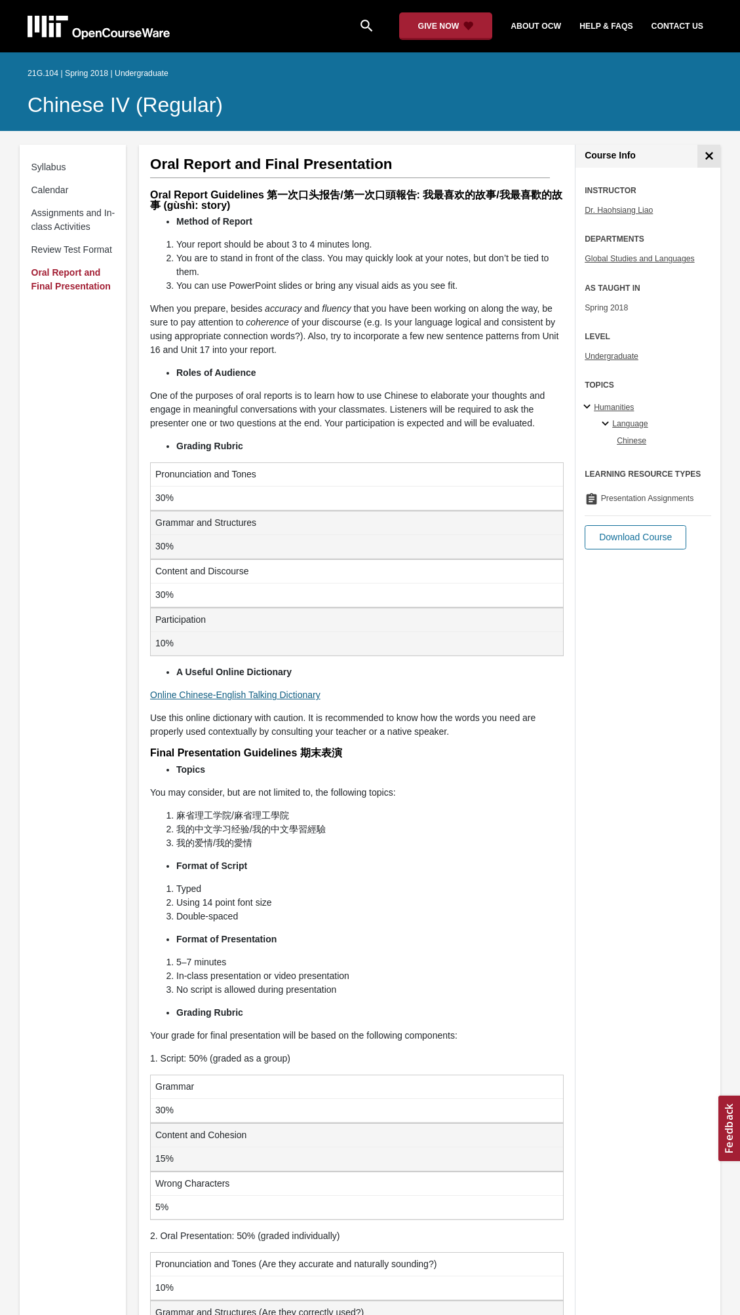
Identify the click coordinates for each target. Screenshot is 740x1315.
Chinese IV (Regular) (125, 105)
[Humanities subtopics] (589, 407)
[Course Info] (708, 156)
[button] (635, 537)
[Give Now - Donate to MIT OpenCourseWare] (446, 26)
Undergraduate (611, 356)
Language (630, 423)
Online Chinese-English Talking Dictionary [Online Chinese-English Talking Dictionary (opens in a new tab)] (235, 695)
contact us (677, 26)
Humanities (614, 407)
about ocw (536, 26)
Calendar (50, 190)
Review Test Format (71, 249)
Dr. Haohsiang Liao (619, 210)
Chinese (631, 440)
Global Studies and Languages (640, 258)
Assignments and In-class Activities (73, 220)
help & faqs (606, 26)
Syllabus (48, 167)
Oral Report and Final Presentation (71, 279)
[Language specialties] (607, 424)
